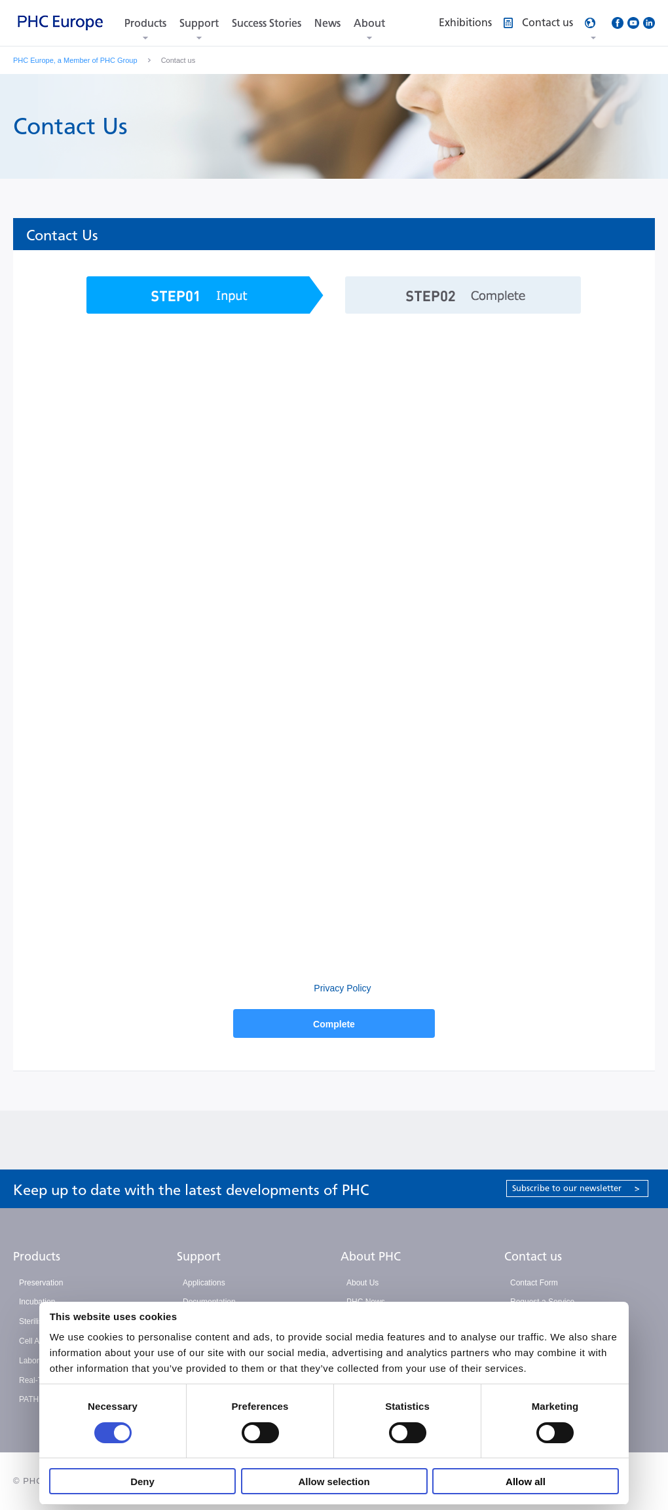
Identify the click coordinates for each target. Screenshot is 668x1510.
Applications (204, 1282)
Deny (142, 1481)
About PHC (371, 1256)
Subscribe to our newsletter (576, 1188)
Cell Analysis (41, 1341)
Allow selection (333, 1481)
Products (145, 23)
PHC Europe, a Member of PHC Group (75, 60)
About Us (362, 1282)
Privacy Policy (341, 988)
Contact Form (534, 1282)
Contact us (533, 1256)
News (327, 23)
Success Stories (266, 23)
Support (199, 23)
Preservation (41, 1282)
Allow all (526, 1481)
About (369, 23)
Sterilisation (39, 1321)
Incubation (37, 1301)
